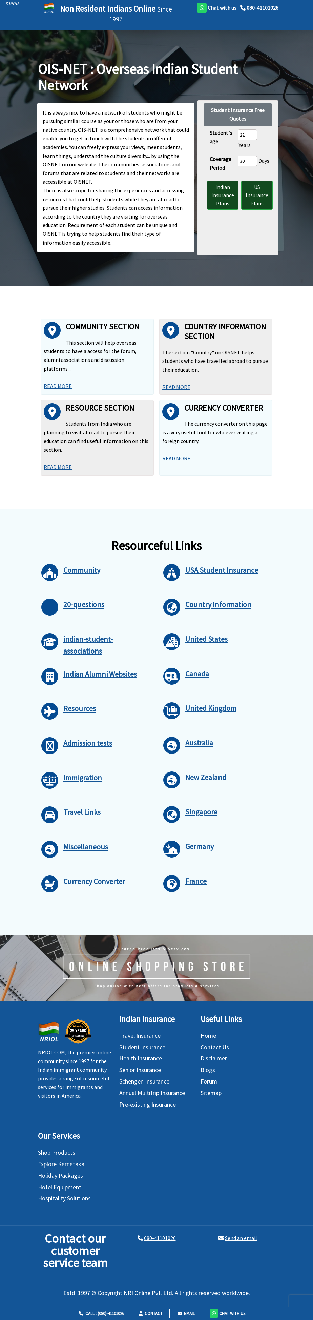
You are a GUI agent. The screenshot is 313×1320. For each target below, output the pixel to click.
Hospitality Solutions (64, 1198)
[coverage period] (247, 161)
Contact (151, 1313)
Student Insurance (142, 1047)
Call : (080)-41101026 (101, 1313)
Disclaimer (214, 1058)
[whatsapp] (216, 7)
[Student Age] (247, 134)
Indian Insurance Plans (222, 195)
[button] (227, 1313)
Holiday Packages (60, 1175)
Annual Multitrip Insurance (152, 1093)
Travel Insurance (140, 1035)
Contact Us (215, 1047)
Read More (58, 386)
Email (186, 1313)
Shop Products (56, 1152)
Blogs (208, 1070)
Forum (209, 1081)
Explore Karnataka (61, 1164)
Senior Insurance (140, 1070)
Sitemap (211, 1093)
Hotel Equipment (59, 1187)
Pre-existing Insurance (147, 1104)
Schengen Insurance (144, 1081)
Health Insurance (140, 1058)
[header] (10, 3)
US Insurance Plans (257, 195)
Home (208, 1035)
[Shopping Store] (156, 968)
